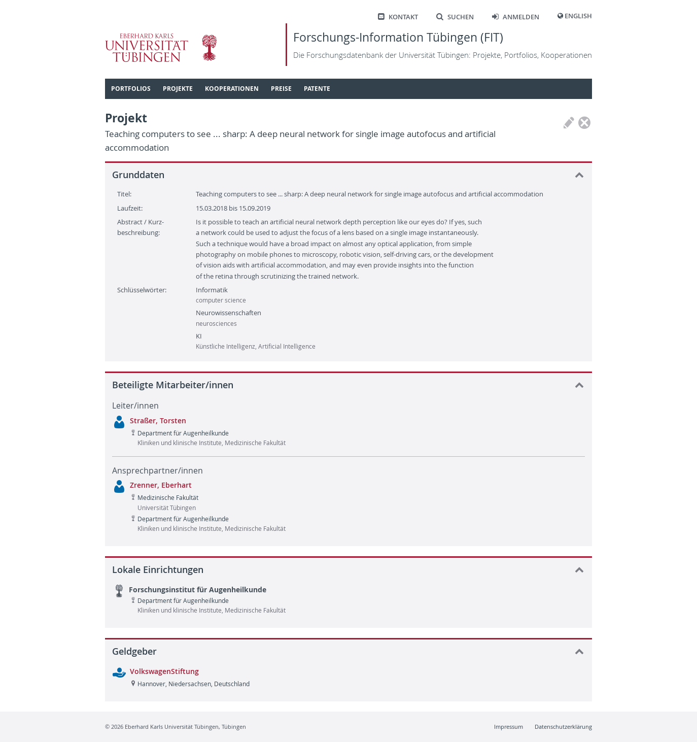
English (578, 16)
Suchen (455, 17)
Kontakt (398, 17)
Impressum (508, 726)
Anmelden (515, 17)
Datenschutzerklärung (563, 726)
